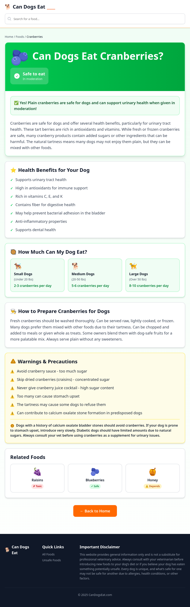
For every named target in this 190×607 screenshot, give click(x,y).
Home (9, 37)
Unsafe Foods (51, 560)
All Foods (48, 554)
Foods (20, 37)
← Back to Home (95, 510)
